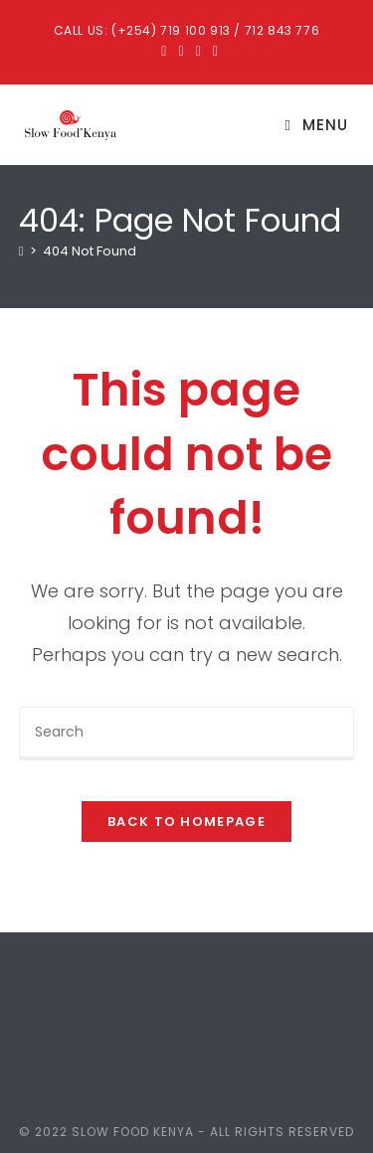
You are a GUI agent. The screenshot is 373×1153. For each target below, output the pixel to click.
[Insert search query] (187, 733)
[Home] (21, 251)
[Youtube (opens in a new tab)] (212, 51)
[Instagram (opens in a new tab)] (198, 51)
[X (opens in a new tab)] (163, 51)
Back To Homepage (186, 821)
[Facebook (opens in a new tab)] (180, 51)
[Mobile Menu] (316, 124)
